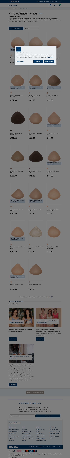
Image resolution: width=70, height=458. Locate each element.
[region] (36, 55)
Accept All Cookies (49, 61)
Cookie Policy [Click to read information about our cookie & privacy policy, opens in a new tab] (50, 57)
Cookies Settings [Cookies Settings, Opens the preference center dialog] (20, 61)
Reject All (38, 61)
